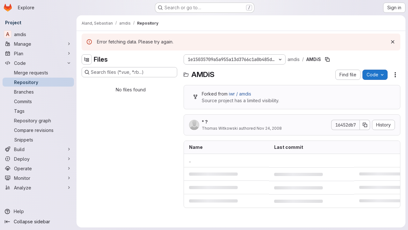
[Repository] (38, 82)
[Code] (38, 62)
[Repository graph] (38, 120)
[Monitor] (38, 177)
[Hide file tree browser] (87, 59)
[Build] (38, 149)
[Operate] (38, 168)
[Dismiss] (393, 42)
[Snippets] (38, 139)
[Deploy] (38, 158)
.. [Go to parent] (190, 160)
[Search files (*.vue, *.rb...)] (129, 72)
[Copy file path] (327, 59)
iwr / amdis (240, 93)
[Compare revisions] (38, 130)
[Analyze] (38, 187)
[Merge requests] (38, 72)
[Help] (38, 211)
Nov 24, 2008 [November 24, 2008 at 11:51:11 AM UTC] (269, 128)
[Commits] (38, 101)
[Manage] (38, 43)
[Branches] (38, 91)
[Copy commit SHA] (365, 125)
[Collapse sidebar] (38, 221)
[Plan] (38, 53)
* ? (205, 122)
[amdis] (38, 34)
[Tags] (38, 110)
